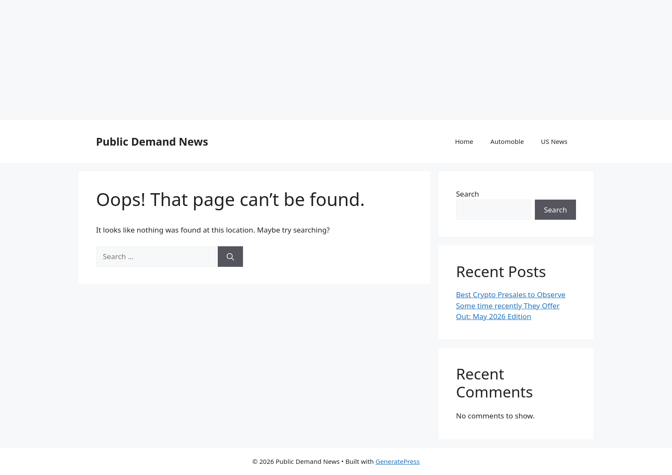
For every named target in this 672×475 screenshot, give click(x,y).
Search (467, 194)
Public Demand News (152, 141)
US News (554, 141)
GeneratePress (397, 461)
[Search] (230, 256)
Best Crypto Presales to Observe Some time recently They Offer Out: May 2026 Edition (510, 305)
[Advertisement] (257, 60)
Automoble (507, 141)
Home (464, 141)
